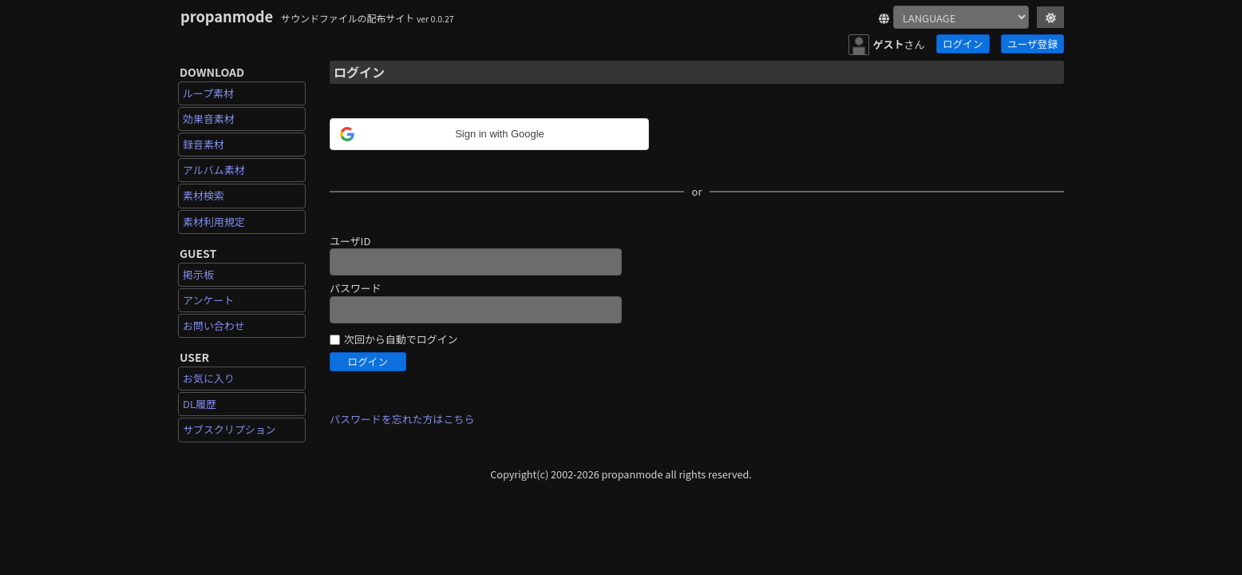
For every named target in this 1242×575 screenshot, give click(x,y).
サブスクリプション (229, 429)
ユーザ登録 (1032, 43)
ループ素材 (208, 93)
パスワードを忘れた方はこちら (402, 418)
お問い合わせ (214, 325)
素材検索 (203, 195)
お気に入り (209, 378)
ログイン (963, 43)
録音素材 (203, 144)
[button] (449, 134)
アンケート (208, 299)
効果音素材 (209, 118)
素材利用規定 (214, 221)
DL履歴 (199, 403)
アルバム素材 (214, 169)
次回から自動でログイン (400, 339)
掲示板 (198, 274)
